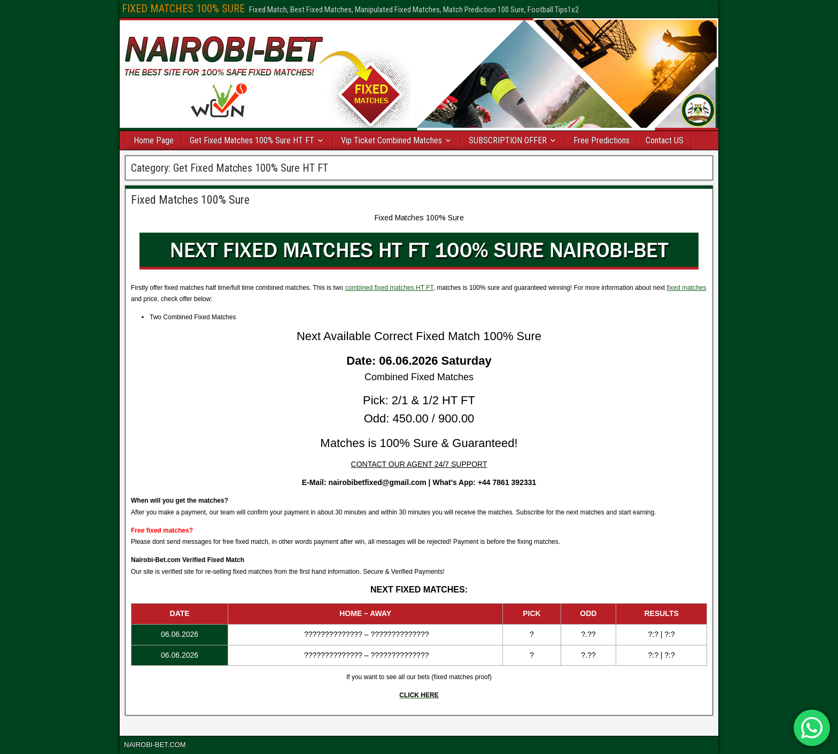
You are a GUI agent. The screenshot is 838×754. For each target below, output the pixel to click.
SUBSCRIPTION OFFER (508, 140)
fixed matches (686, 287)
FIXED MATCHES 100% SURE (183, 8)
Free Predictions (601, 140)
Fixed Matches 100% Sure (190, 199)
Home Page (154, 140)
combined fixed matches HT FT (389, 287)
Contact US (665, 140)
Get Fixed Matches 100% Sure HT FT (252, 140)
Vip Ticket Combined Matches (391, 140)
